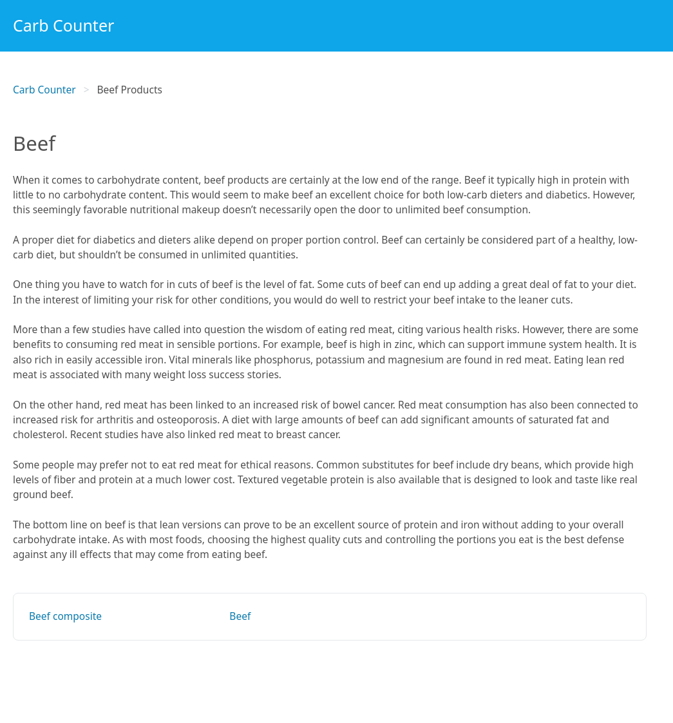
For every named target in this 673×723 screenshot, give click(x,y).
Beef (240, 616)
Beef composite (65, 616)
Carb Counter (63, 25)
